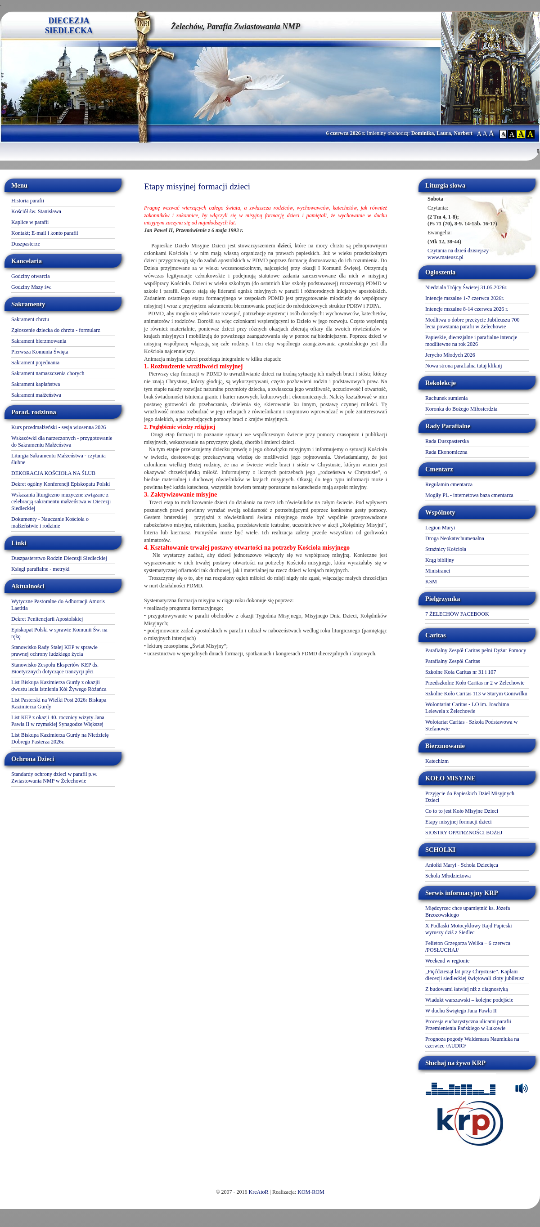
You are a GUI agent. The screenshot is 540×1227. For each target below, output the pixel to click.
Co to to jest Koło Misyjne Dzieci (461, 811)
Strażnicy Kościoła (445, 549)
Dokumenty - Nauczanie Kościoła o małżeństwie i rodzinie (50, 522)
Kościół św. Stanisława (36, 211)
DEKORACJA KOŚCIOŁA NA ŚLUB (53, 473)
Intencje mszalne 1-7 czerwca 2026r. (464, 298)
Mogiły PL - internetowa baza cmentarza (469, 495)
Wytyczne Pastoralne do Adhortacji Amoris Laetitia (58, 604)
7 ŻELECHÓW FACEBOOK (457, 614)
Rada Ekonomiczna (446, 452)
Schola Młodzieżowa (448, 876)
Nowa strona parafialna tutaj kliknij (463, 366)
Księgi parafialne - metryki (40, 569)
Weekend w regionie (447, 961)
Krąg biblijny (439, 560)
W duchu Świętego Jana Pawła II (461, 1011)
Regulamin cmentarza (448, 484)
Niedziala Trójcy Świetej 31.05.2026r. (466, 287)
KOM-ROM (310, 1192)
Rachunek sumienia (446, 398)
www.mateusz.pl (446, 257)
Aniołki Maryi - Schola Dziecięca (461, 865)
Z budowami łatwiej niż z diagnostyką (466, 989)
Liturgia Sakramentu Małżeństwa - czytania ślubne (58, 459)
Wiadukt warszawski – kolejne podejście (469, 1000)
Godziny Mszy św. (31, 287)
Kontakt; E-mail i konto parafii (44, 233)
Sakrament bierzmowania (38, 341)
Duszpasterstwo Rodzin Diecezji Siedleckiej (59, 558)
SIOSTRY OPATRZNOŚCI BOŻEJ (463, 832)
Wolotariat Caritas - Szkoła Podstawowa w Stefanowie (471, 725)
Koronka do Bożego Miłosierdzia (461, 409)
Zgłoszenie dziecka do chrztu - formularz (55, 330)
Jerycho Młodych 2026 (450, 355)
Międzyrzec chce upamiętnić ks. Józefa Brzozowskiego (467, 911)
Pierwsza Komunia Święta (39, 352)
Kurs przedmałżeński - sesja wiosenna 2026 (58, 427)
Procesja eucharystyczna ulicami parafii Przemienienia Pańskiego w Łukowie (468, 1024)
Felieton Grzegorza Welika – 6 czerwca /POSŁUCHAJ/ (467, 946)
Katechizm (437, 761)
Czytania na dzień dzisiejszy (458, 250)
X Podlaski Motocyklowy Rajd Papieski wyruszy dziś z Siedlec (468, 929)
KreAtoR (259, 1192)
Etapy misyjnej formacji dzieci (458, 822)
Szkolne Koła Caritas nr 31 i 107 (460, 672)
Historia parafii (27, 200)
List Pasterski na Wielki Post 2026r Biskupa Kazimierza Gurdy (58, 703)
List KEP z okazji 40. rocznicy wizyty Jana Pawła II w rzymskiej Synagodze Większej (57, 720)
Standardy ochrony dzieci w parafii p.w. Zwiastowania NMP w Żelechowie (54, 777)
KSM (431, 581)
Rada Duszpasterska (447, 441)
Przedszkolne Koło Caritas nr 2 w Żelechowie (475, 683)
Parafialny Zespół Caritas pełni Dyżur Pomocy (475, 650)
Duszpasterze (25, 244)
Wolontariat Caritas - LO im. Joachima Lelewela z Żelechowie (467, 707)
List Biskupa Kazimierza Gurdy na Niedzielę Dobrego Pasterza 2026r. (59, 738)
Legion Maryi (440, 527)
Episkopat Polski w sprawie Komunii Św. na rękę (59, 633)
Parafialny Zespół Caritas (452, 661)
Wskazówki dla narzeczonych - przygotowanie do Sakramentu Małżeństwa (61, 441)
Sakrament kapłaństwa (35, 384)
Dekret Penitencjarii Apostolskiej (47, 619)
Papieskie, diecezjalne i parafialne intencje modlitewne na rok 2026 (471, 340)
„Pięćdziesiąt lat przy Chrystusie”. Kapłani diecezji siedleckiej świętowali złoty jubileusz (474, 974)
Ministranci (437, 571)
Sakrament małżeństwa (36, 395)
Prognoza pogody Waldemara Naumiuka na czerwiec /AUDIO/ (472, 1042)
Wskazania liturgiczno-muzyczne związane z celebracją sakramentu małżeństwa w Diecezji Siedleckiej (61, 501)
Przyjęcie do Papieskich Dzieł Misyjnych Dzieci (469, 796)
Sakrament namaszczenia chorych (48, 373)
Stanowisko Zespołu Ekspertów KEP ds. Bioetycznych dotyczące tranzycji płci (55, 668)
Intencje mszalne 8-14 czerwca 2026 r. (466, 309)
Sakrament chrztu (30, 319)
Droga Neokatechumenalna (454, 538)
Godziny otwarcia (30, 276)
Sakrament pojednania (35, 362)
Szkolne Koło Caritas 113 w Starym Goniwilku (476, 693)
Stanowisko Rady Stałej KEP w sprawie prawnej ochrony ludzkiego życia (54, 650)
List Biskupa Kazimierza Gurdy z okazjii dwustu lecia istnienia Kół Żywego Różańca (59, 685)
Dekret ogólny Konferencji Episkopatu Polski (60, 484)
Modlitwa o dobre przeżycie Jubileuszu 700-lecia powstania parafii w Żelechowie (473, 323)
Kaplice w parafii (30, 222)
